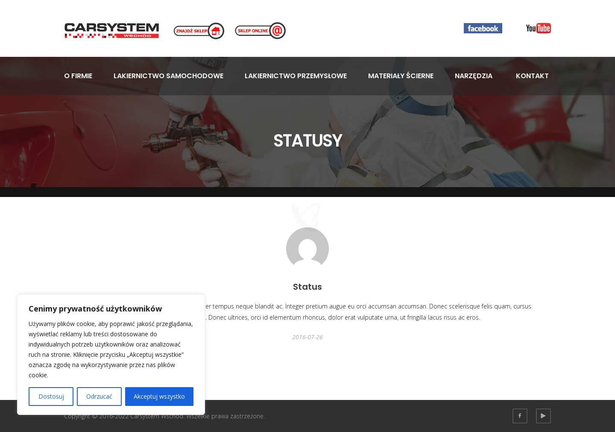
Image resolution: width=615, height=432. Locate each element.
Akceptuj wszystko (159, 396)
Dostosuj (51, 396)
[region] (111, 354)
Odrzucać (99, 396)
